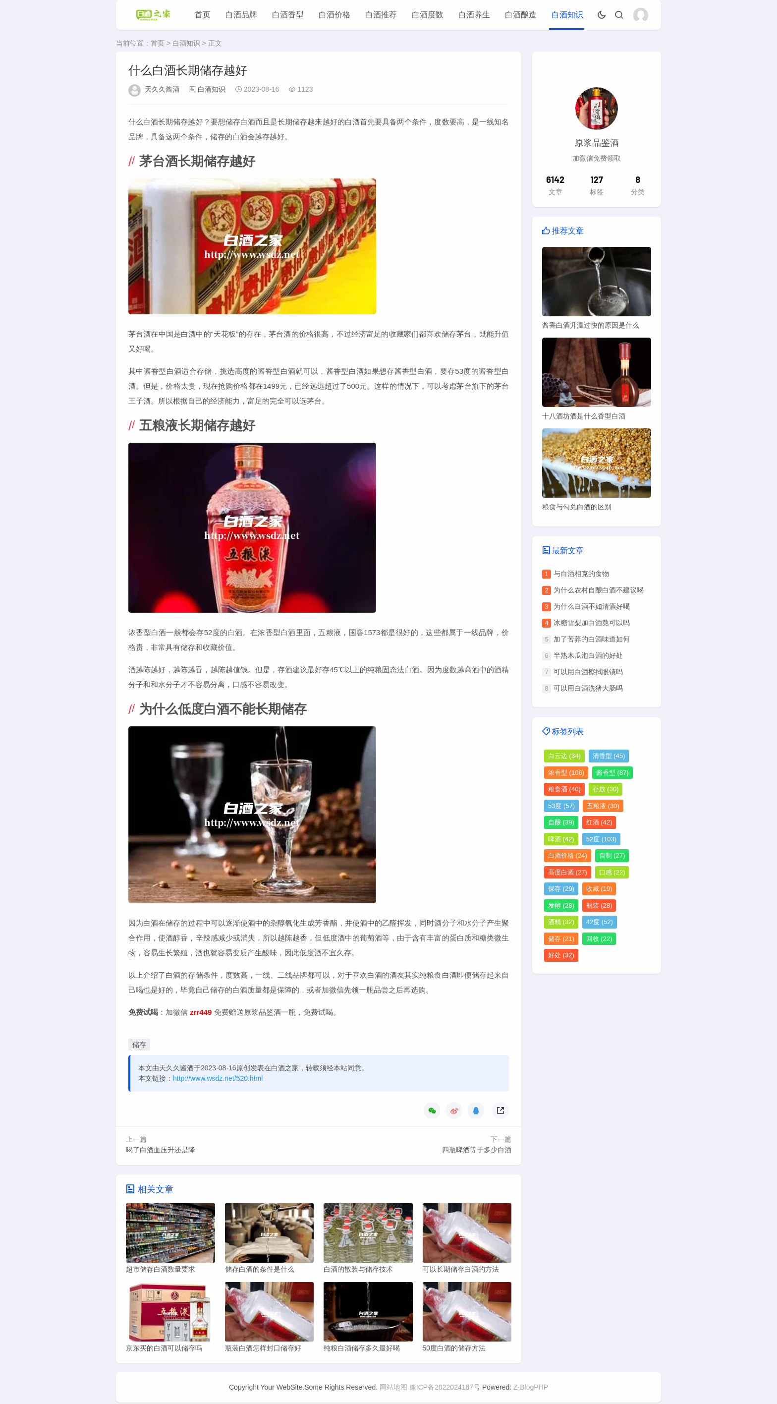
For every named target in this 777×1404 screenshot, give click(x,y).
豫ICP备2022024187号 (444, 1389)
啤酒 (561, 839)
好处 (561, 955)
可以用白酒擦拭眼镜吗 (588, 672)
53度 (561, 806)
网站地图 (393, 1389)
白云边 (564, 756)
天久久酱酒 (162, 89)
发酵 (561, 905)
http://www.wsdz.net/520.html (218, 1078)
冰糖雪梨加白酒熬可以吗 (592, 623)
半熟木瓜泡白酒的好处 (588, 655)
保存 (561, 888)
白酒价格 (334, 14)
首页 (203, 14)
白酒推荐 (381, 14)
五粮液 (603, 806)
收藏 (599, 888)
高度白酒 (567, 872)
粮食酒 (564, 789)
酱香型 (612, 772)
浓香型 (566, 772)
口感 (612, 872)
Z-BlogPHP (530, 1389)
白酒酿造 (521, 14)
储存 (139, 1045)
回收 (599, 938)
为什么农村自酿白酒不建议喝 (599, 590)
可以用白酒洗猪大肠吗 (588, 688)
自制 (612, 855)
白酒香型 (288, 14)
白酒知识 (567, 14)
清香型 (609, 756)
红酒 (599, 822)
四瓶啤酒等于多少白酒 (476, 1150)
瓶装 (599, 905)
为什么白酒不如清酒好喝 (592, 606)
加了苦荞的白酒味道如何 (592, 639)
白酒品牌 (241, 14)
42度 (599, 922)
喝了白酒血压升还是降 (160, 1150)
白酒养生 (474, 14)
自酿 (561, 822)
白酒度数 (428, 14)
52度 (601, 839)
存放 (606, 789)
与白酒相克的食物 (581, 574)
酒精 (561, 922)
